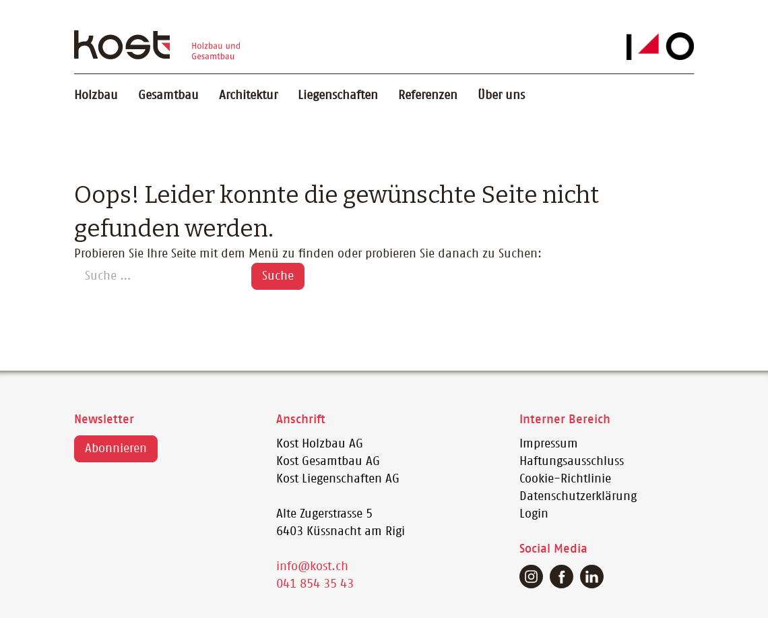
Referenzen (427, 96)
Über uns (501, 96)
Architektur (248, 96)
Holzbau (96, 96)
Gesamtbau (168, 96)
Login (533, 514)
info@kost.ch (312, 567)
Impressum (548, 444)
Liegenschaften (338, 96)
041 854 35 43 (315, 584)
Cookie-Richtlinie (565, 479)
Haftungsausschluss (571, 462)
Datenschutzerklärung (578, 497)
